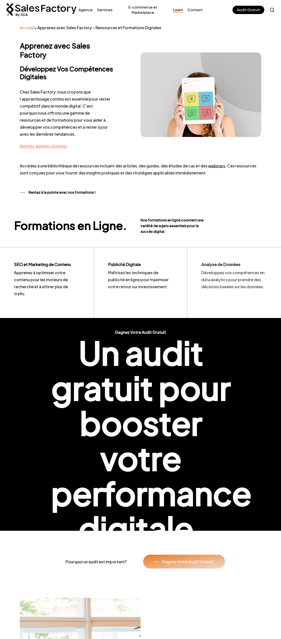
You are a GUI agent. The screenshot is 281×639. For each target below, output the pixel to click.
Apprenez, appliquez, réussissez (43, 146)
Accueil (27, 27)
